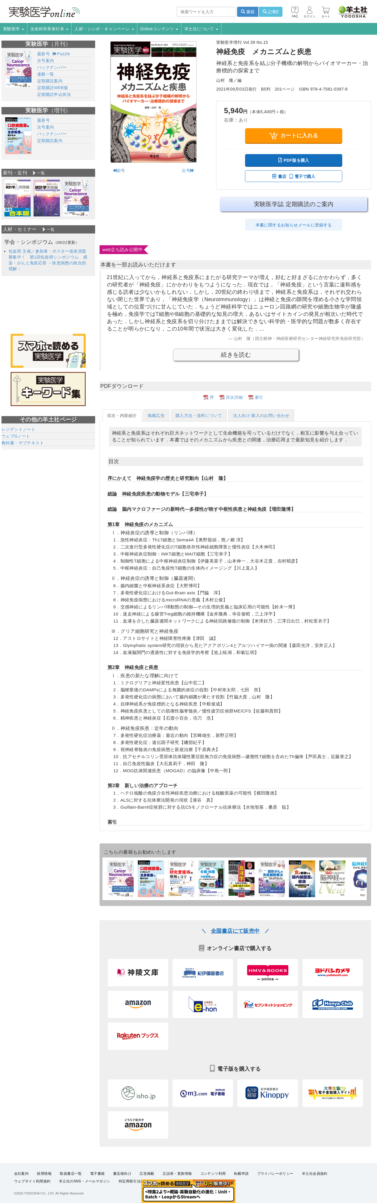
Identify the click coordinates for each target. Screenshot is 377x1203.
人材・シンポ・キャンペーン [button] (104, 28)
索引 (259, 397)
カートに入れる (293, 135)
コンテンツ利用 (213, 1174)
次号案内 (45, 60)
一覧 (38, 173)
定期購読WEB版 (52, 87)
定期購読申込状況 (54, 94)
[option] (17, 198)
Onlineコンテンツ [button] (159, 28)
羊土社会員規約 (315, 1174)
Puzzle (61, 53)
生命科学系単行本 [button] (49, 28)
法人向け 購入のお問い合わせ (261, 415)
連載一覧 (45, 74)
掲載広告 (156, 415)
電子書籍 (97, 1174)
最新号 (43, 53)
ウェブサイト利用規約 (32, 1181)
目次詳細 (234, 397)
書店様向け (122, 1174)
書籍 (247, 11)
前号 (119, 170)
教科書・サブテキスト (22, 443)
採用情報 (44, 1174)
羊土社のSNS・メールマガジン (84, 1181)
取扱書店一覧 (71, 1174)
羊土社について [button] (201, 28)
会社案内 (21, 1174)
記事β (271, 11)
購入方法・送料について (199, 415)
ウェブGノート (15, 436)
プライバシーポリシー (275, 1174)
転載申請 (241, 1174)
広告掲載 (147, 1174)
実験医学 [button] (13, 28)
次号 (188, 170)
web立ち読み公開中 (122, 249)
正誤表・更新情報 (177, 1174)
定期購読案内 (49, 81)
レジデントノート (18, 429)
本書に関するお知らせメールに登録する (294, 225)
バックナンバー (52, 67)
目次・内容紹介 (122, 415)
